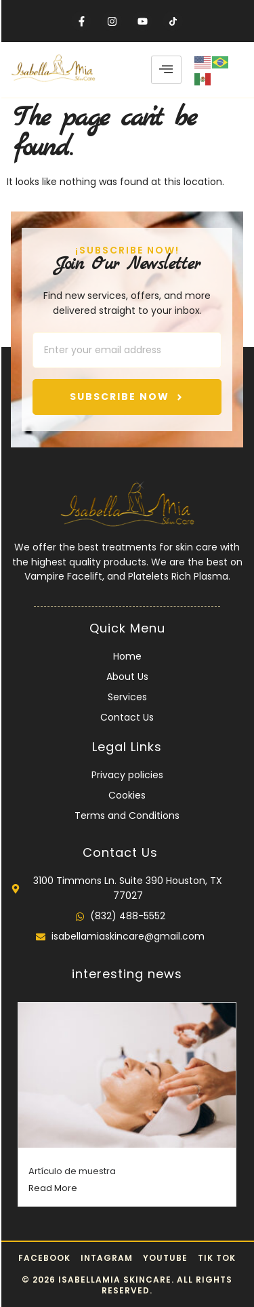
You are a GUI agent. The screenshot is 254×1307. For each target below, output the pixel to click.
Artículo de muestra (72, 1171)
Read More (52, 1188)
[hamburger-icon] (166, 70)
